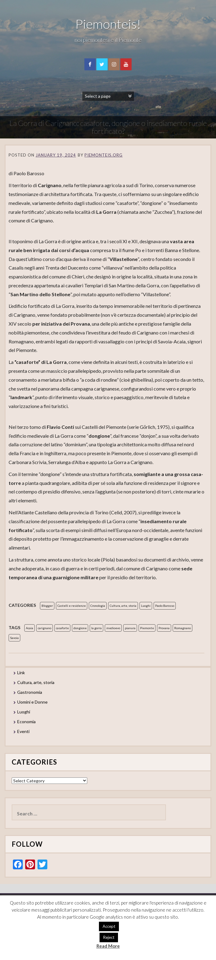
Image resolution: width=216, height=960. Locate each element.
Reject (108, 937)
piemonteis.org (103, 155)
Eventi (23, 731)
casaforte (62, 628)
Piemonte (147, 628)
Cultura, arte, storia (123, 605)
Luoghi (146, 605)
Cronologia (97, 605)
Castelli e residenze (71, 605)
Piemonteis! (108, 24)
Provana (164, 628)
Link (21, 672)
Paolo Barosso (164, 605)
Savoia (14, 638)
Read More (108, 946)
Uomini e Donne (32, 702)
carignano (44, 628)
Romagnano (182, 628)
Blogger (47, 605)
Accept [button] (109, 926)
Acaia (29, 628)
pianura (130, 628)
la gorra (96, 628)
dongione (80, 628)
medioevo (113, 628)
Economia (26, 721)
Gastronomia (29, 692)
